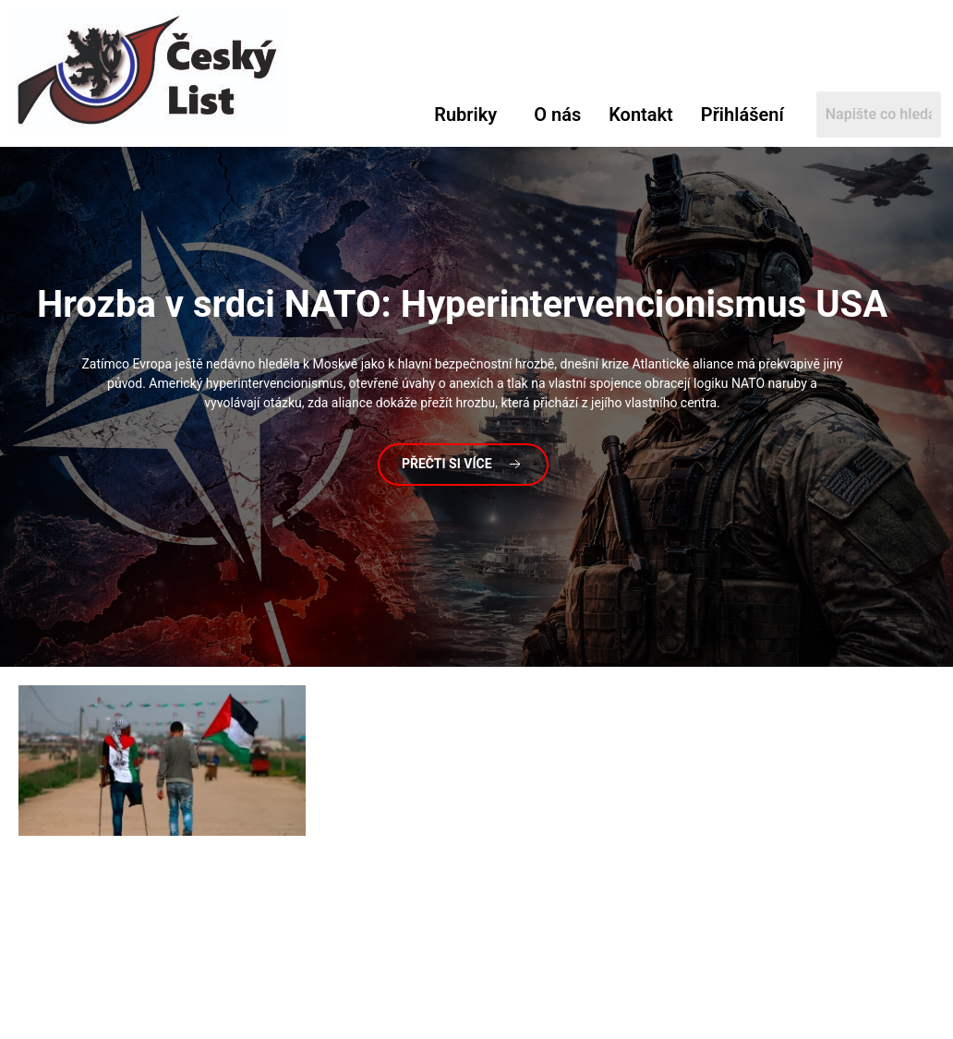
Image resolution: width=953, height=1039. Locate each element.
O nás (557, 114)
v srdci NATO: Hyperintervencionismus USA (462, 304)
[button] (470, 114)
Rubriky (465, 114)
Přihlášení (742, 114)
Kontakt (641, 114)
